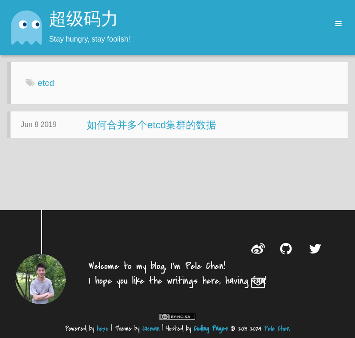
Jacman (150, 328)
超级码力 (83, 20)
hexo (102, 328)
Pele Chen (277, 328)
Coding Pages (211, 328)
